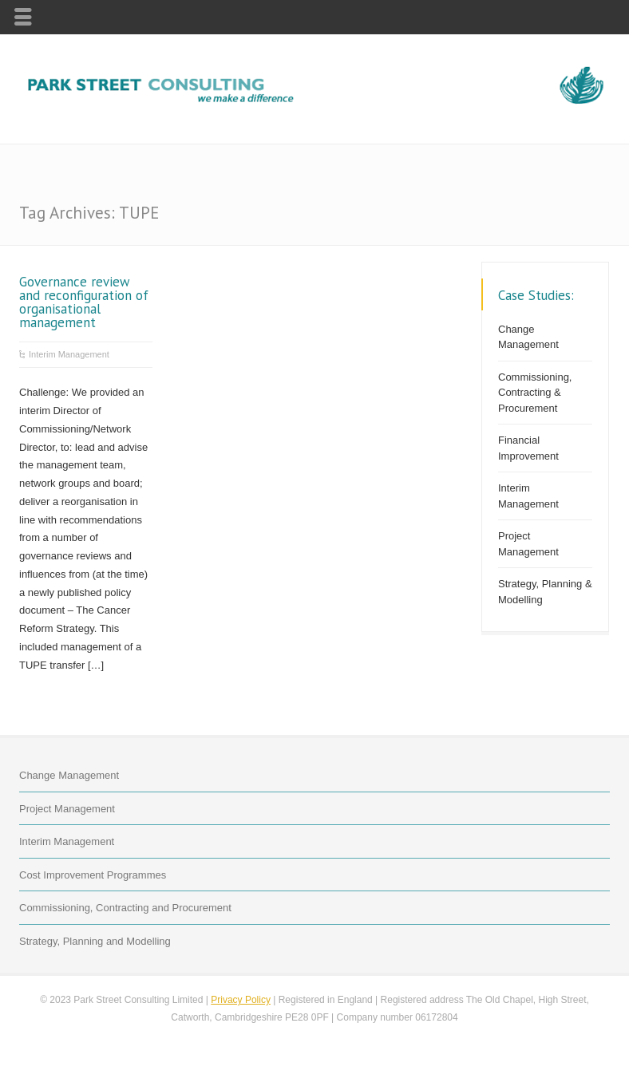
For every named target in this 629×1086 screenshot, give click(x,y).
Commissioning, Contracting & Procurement (535, 392)
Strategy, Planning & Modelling (545, 592)
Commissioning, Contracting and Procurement (125, 908)
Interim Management (69, 354)
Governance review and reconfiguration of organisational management (83, 302)
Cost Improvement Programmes (92, 875)
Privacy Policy (241, 999)
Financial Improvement (528, 448)
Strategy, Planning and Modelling (95, 941)
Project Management (528, 544)
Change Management (528, 337)
